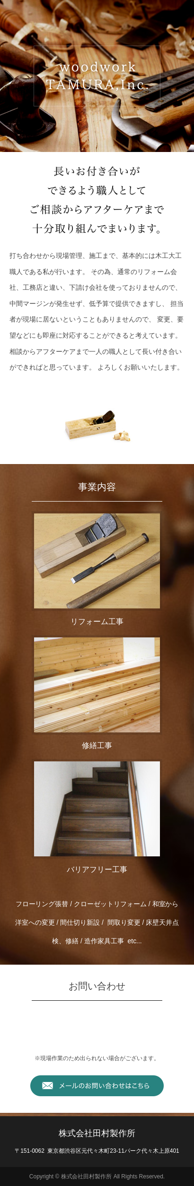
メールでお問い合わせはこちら (97, 1085)
